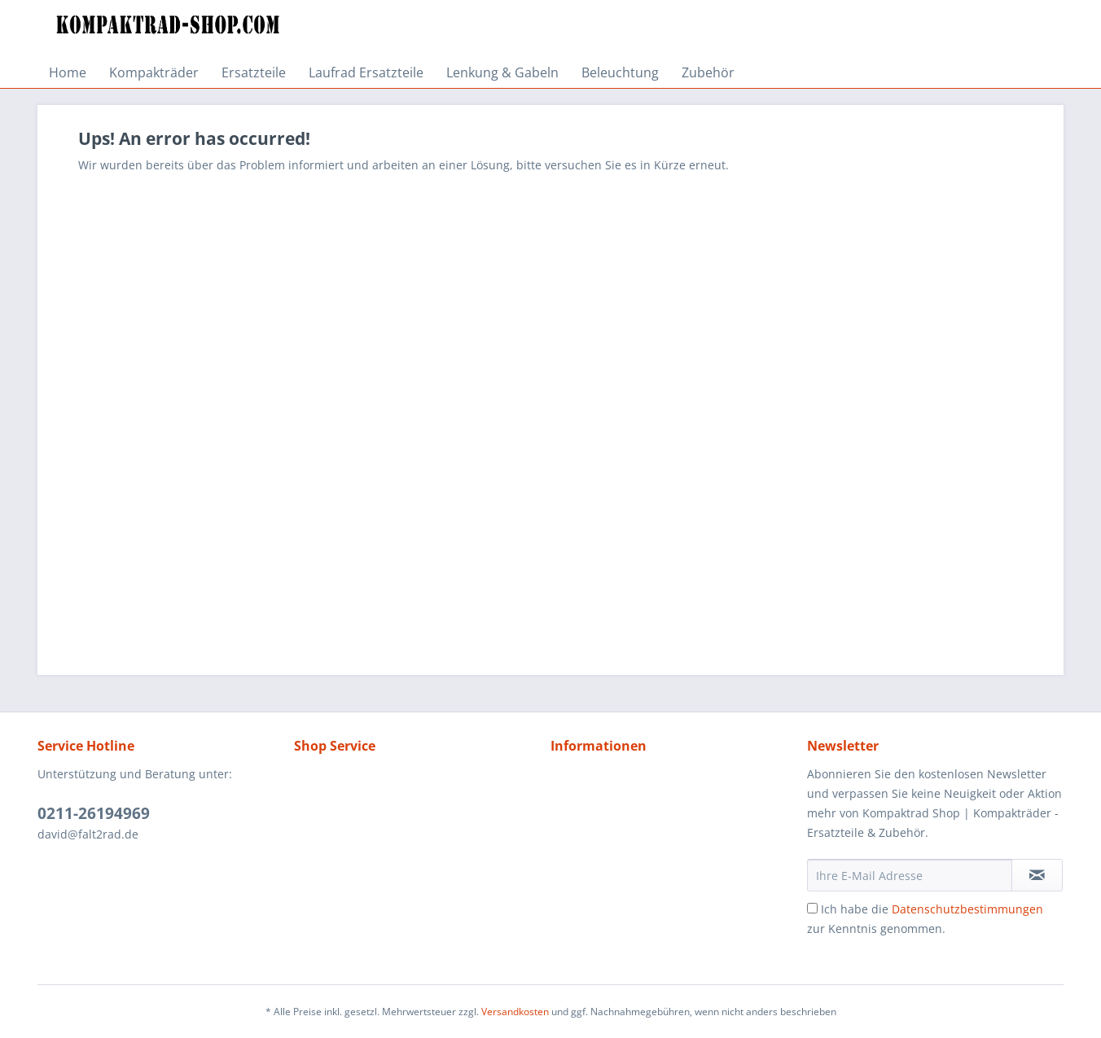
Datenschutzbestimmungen (967, 909)
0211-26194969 (93, 813)
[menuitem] (67, 72)
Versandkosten (515, 1011)
